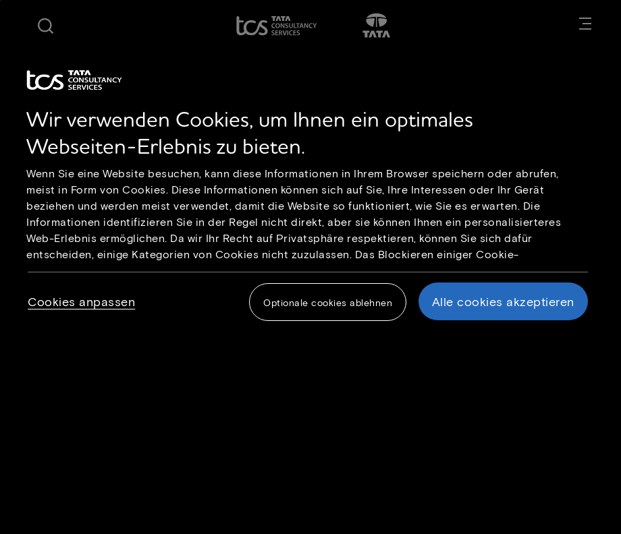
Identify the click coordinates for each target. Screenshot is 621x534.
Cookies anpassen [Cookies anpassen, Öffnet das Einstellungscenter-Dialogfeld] (81, 301)
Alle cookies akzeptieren (503, 301)
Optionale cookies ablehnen (327, 302)
